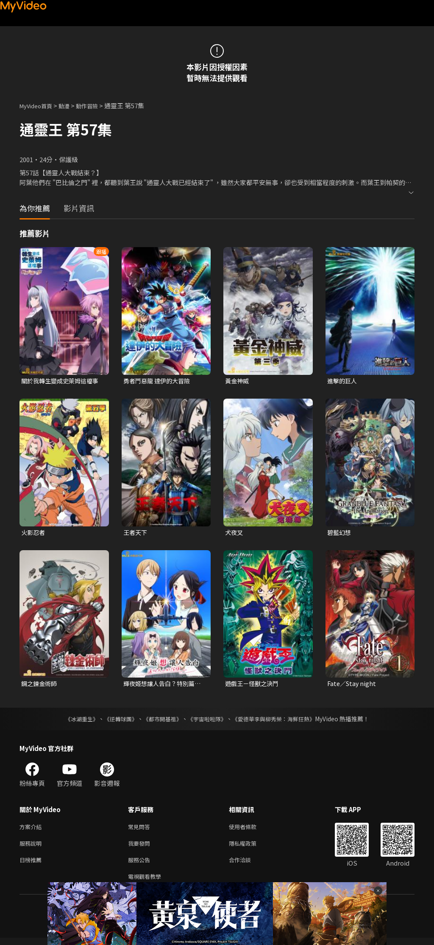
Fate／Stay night (352, 685)
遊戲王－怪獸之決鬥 (253, 685)
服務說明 (32, 847)
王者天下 (136, 533)
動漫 (70, 105)
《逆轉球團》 (116, 721)
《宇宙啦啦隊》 (207, 721)
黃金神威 (237, 381)
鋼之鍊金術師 (40, 685)
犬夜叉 (234, 533)
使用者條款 (250, 829)
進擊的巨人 (343, 381)
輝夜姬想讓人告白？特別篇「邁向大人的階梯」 (161, 685)
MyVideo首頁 (38, 105)
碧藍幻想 (340, 533)
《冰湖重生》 (74, 721)
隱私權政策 (250, 847)
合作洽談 (246, 865)
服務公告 (140, 865)
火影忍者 (34, 533)
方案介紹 (32, 829)
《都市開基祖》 (160, 721)
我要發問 (140, 847)
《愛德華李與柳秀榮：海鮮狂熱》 (278, 721)
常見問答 (140, 829)
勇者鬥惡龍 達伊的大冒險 (159, 381)
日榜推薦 (32, 865)
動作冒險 (96, 105)
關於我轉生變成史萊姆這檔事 (59, 381)
